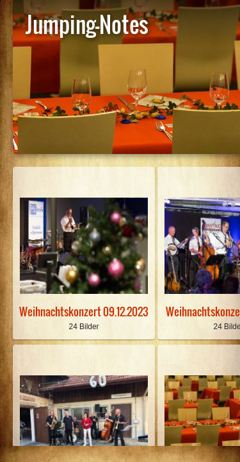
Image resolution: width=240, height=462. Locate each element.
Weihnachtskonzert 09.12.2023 (83, 312)
